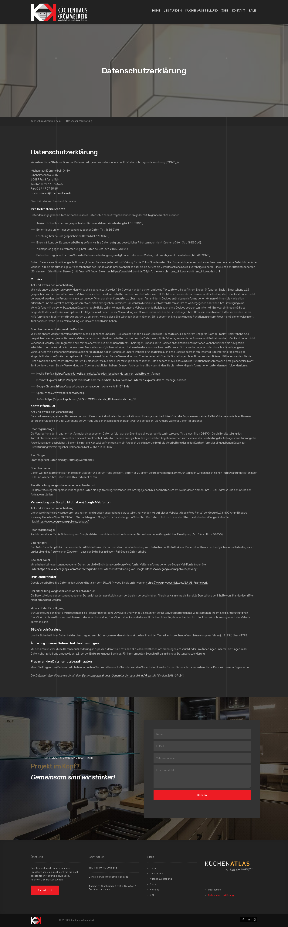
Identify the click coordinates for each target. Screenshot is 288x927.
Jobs (225, 10)
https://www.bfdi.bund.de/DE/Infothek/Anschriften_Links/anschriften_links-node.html (165, 271)
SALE (252, 10)
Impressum (214, 889)
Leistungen (173, 10)
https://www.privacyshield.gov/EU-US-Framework (177, 582)
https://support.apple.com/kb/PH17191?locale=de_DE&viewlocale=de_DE (90, 399)
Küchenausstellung (201, 10)
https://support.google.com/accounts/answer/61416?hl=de (92, 386)
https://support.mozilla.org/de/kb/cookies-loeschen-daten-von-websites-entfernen (107, 373)
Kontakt (238, 10)
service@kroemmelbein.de (55, 193)
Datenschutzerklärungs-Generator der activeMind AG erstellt (119, 675)
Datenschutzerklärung (221, 895)
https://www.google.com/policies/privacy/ (62, 521)
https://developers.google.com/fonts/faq (64, 569)
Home (156, 10)
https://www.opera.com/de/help (65, 393)
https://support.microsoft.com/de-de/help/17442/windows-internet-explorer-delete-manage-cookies (122, 380)
